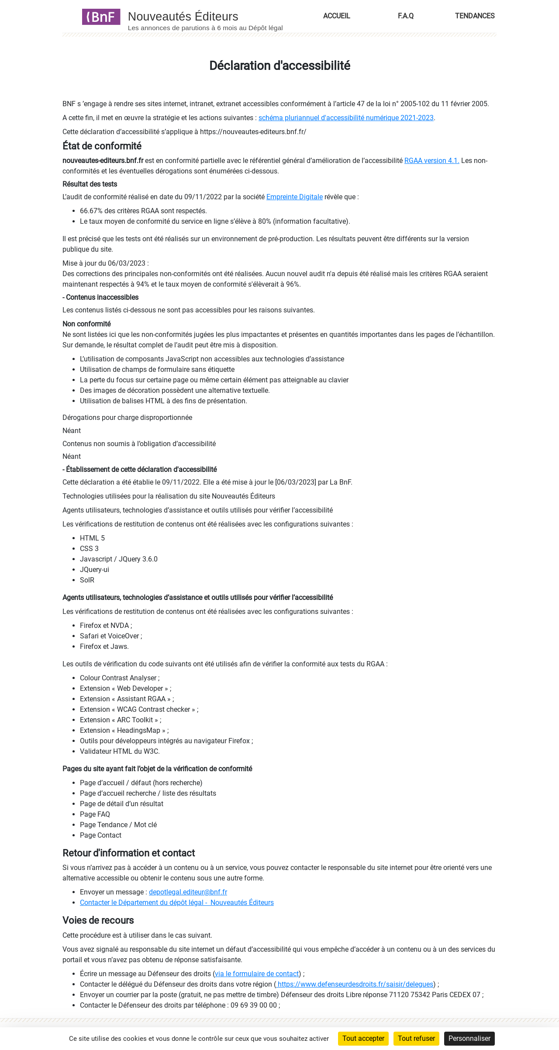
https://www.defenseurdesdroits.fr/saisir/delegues (354, 984)
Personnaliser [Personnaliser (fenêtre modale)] (469, 1038)
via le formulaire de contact (257, 974)
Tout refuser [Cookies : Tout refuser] (416, 1038)
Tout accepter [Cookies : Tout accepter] (363, 1038)
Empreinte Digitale (294, 197)
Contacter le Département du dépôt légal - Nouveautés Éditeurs (177, 902)
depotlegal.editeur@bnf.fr (188, 892)
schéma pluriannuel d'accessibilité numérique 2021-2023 (346, 118)
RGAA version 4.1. (431, 160)
